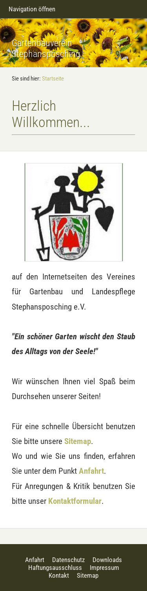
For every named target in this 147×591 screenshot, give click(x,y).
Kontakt (59, 575)
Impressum (104, 567)
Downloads (107, 560)
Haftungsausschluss (55, 567)
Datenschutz (68, 560)
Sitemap (77, 441)
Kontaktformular (75, 501)
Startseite (53, 78)
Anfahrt (91, 471)
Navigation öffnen (32, 9)
